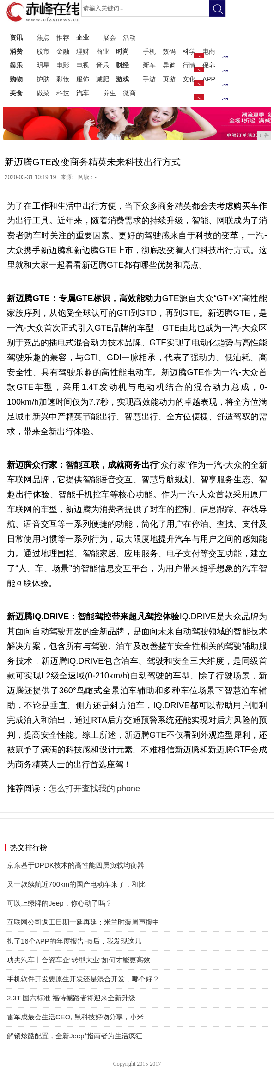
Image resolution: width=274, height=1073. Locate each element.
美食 (16, 93)
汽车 (82, 93)
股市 (43, 51)
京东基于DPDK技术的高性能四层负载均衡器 (75, 865)
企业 (82, 37)
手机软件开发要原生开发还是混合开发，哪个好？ (83, 979)
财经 (122, 65)
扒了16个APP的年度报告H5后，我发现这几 (74, 941)
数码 (169, 51)
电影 (62, 65)
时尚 (122, 51)
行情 (189, 65)
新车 (149, 65)
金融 (62, 51)
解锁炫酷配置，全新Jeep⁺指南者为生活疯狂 (74, 1036)
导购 (169, 65)
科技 (62, 93)
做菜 (43, 93)
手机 (149, 51)
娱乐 (16, 65)
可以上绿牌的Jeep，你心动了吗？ (59, 903)
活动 (129, 37)
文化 (189, 79)
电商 (208, 51)
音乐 (102, 65)
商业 (102, 51)
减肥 (102, 79)
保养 (208, 65)
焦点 (43, 37)
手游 (149, 79)
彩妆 (62, 79)
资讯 (16, 37)
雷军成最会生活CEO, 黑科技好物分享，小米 (75, 1017)
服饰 (82, 79)
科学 (189, 51)
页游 (169, 79)
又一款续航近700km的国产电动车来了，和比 (76, 884)
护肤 (43, 79)
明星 (43, 65)
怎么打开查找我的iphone (94, 788)
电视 (82, 65)
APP (208, 79)
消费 (16, 51)
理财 (82, 51)
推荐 (62, 37)
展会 (109, 37)
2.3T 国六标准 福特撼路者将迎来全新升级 (71, 998)
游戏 (122, 79)
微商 (129, 93)
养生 (109, 93)
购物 (16, 79)
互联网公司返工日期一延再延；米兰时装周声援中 (83, 922)
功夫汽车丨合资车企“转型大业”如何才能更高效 (78, 960)
